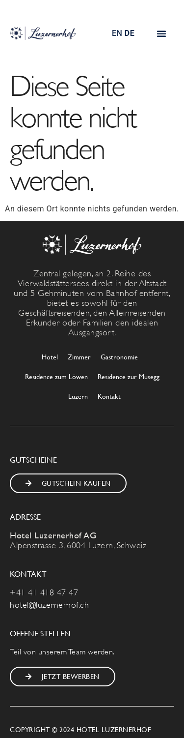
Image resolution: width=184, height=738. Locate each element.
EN (117, 33)
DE (129, 33)
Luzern (78, 396)
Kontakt (109, 396)
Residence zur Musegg (128, 376)
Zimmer (79, 357)
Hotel (50, 357)
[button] (161, 33)
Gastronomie (119, 357)
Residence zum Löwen (56, 376)
